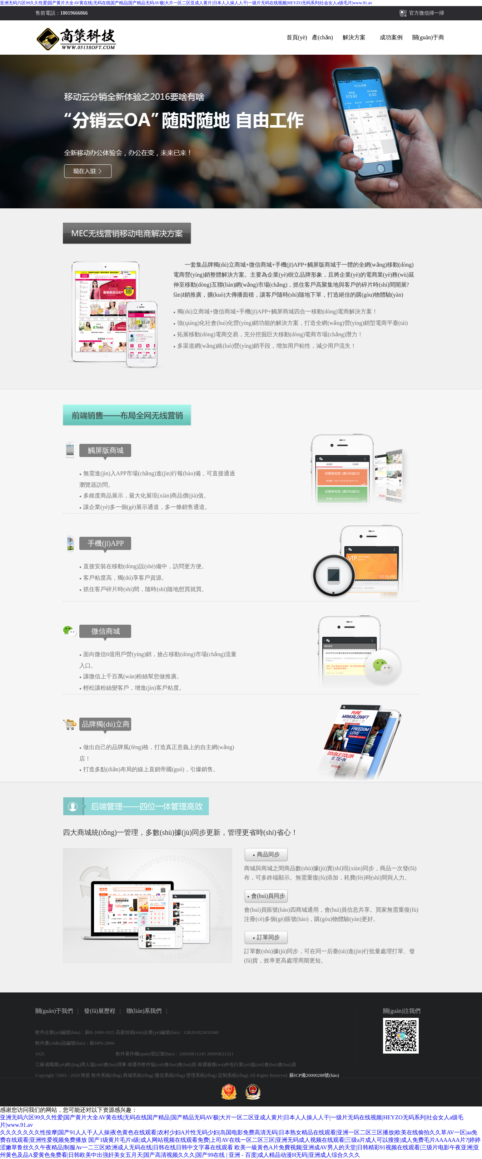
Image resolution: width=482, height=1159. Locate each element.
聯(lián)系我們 (144, 1011)
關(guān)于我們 (54, 1011)
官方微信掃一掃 (426, 13)
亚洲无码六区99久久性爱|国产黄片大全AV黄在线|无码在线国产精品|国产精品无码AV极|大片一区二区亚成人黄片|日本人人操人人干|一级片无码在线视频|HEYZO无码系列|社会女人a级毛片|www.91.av (186, 2)
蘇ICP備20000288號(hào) (314, 1075)
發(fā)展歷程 (99, 1011)
